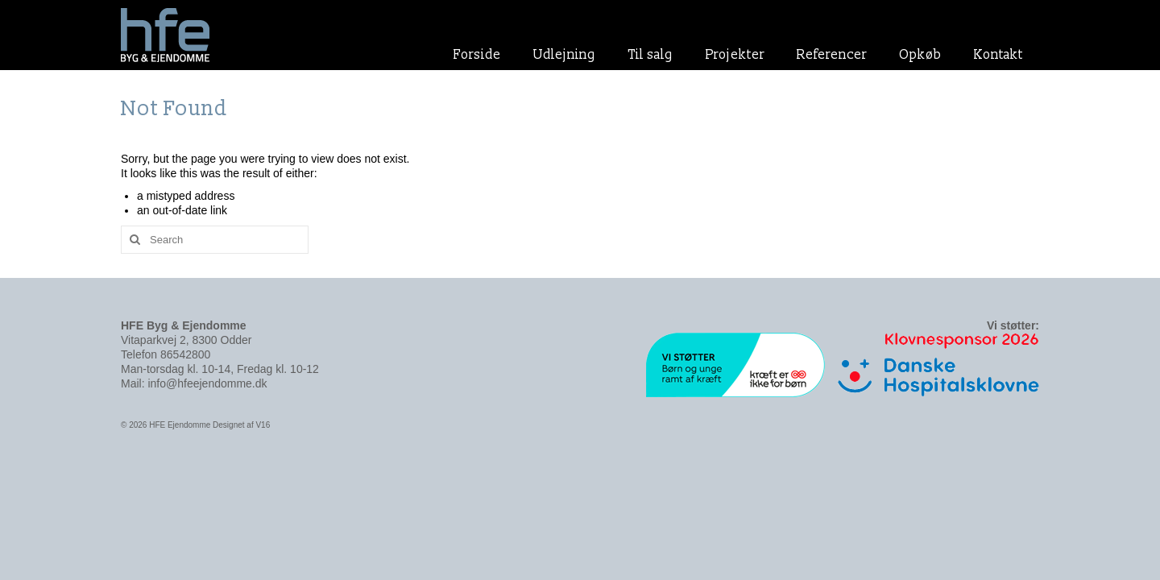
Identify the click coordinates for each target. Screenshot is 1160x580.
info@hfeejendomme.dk (207, 383)
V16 (262, 424)
